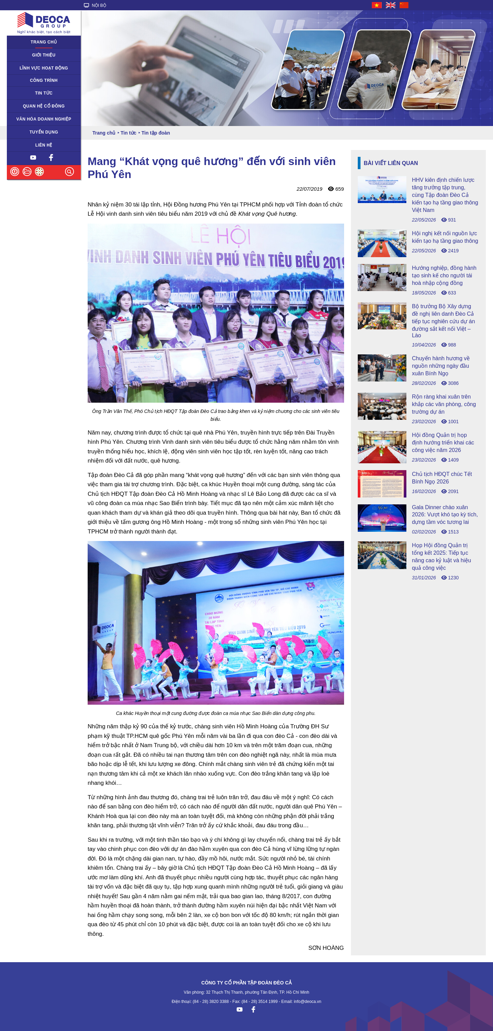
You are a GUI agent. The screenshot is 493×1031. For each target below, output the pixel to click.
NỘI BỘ (95, 5)
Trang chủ (44, 42)
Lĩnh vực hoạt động (44, 68)
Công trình (44, 80)
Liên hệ (43, 145)
